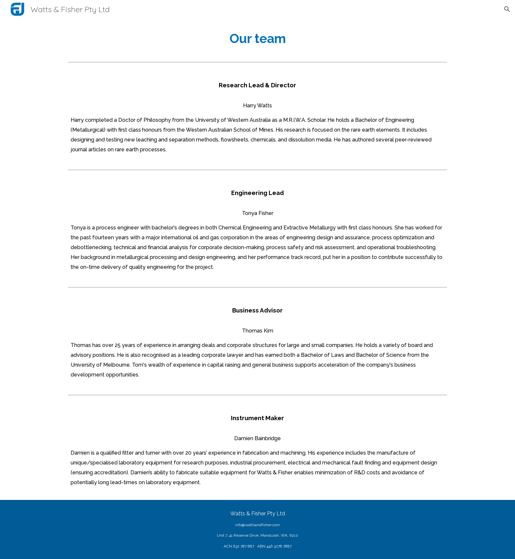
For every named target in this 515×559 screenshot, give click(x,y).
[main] (257, 38)
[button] (507, 9)
